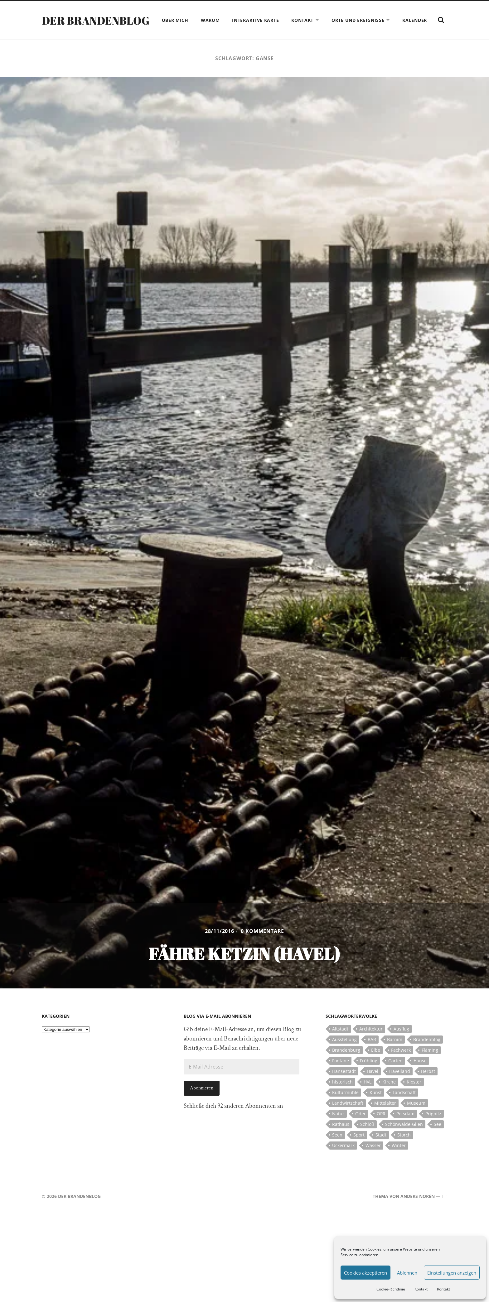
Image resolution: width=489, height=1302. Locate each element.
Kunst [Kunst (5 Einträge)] (376, 1105)
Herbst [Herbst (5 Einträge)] (428, 1084)
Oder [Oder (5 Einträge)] (360, 1126)
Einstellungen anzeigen (451, 1273)
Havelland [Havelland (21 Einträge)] (399, 1084)
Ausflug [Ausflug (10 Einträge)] (401, 1041)
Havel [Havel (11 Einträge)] (372, 1084)
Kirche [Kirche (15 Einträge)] (389, 1094)
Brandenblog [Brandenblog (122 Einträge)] (426, 1052)
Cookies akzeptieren (365, 1273)
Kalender (430, 20)
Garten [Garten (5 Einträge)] (395, 1073)
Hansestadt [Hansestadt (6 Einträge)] (344, 1084)
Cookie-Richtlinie (390, 1289)
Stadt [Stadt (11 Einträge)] (380, 1147)
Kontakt (421, 1289)
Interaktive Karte (271, 20)
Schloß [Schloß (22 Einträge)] (367, 1137)
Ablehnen (407, 1273)
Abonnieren (201, 1100)
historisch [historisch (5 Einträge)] (342, 1094)
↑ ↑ (444, 1209)
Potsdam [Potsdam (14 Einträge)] (405, 1126)
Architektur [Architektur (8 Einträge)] (371, 1041)
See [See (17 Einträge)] (437, 1137)
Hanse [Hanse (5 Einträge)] (420, 1073)
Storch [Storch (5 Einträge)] (404, 1147)
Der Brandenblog (97, 26)
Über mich (190, 20)
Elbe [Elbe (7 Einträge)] (375, 1062)
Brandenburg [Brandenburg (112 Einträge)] (346, 1062)
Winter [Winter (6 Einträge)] (399, 1158)
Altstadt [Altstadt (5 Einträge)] (340, 1041)
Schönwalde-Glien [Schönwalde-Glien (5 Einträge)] (404, 1137)
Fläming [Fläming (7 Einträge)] (430, 1062)
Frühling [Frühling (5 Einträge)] (368, 1073)
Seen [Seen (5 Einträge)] (337, 1147)
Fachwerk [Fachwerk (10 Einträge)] (401, 1062)
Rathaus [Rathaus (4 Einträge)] (340, 1137)
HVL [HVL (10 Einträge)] (367, 1094)
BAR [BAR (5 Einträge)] (372, 1052)
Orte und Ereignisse (373, 20)
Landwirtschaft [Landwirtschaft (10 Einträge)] (347, 1115)
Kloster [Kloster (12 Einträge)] (414, 1094)
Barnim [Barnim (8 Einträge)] (394, 1052)
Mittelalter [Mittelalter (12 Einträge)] (385, 1115)
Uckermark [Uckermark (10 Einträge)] (343, 1158)
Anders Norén (417, 1209)
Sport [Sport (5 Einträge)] (359, 1147)
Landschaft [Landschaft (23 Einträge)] (404, 1105)
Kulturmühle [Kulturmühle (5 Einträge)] (345, 1105)
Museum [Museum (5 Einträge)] (416, 1115)
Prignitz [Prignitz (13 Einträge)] (433, 1126)
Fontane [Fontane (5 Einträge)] (340, 1073)
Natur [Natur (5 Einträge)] (338, 1126)
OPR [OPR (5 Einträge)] (381, 1126)
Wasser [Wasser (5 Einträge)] (373, 1158)
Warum (225, 20)
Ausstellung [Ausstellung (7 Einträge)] (344, 1052)
